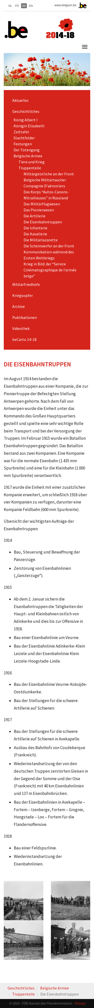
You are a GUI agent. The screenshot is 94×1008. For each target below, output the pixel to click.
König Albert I (26, 119)
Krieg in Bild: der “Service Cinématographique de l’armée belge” (50, 269)
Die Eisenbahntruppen (43, 221)
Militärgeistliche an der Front (49, 173)
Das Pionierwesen (39, 209)
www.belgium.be (65, 5)
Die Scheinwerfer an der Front (49, 245)
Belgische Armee (28, 155)
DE (24, 5)
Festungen (23, 143)
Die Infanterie (35, 227)
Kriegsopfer (22, 295)
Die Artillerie (34, 215)
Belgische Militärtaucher (45, 179)
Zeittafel (21, 131)
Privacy (79, 1003)
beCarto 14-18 (24, 339)
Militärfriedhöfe (26, 284)
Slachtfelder (24, 137)
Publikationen (24, 317)
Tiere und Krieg (32, 161)
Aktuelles (20, 100)
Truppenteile (30, 167)
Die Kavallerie (35, 233)
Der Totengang (27, 149)
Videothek (21, 328)
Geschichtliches (25, 111)
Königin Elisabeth (29, 125)
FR (17, 5)
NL (10, 5)
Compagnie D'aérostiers (44, 185)
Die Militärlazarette (41, 239)
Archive (18, 306)
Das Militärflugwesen (42, 203)
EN (31, 5)
